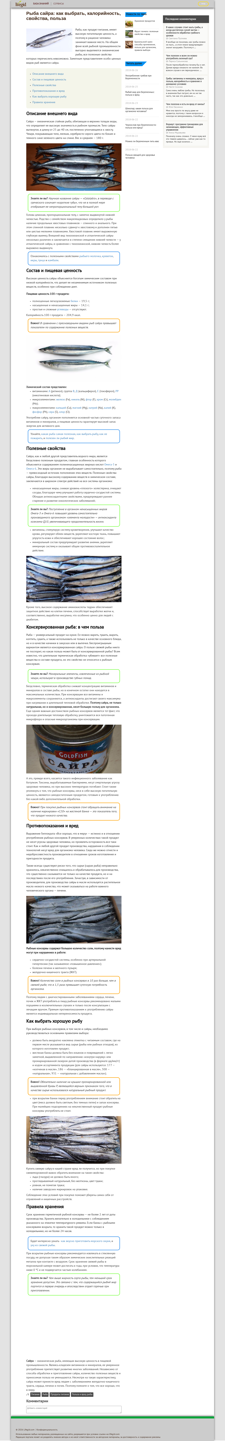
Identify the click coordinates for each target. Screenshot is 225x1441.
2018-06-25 (131, 87)
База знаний (41, 4)
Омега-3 (109, 464)
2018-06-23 (131, 103)
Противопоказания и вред (48, 91)
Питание (35, 1395)
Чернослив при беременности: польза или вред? (140, 126)
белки (74, 301)
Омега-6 (31, 469)
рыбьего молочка (90, 256)
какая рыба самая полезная (58, 434)
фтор (89, 399)
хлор (62, 412)
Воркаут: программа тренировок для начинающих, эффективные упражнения (184, 127)
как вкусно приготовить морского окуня (85, 1241)
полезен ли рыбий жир (60, 438)
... (195, 48)
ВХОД (203, 3)
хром (100, 399)
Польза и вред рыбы (82, 1395)
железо (60, 399)
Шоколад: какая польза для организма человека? (139, 110)
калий (107, 408)
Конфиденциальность (47, 1430)
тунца (41, 260)
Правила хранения (43, 102)
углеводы (62, 309)
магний (76, 408)
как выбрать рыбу (87, 434)
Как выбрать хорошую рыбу (49, 96)
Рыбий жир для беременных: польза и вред (140, 93)
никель (75, 399)
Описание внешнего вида (48, 74)
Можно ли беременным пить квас (142, 141)
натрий (93, 408)
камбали (53, 260)
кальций (61, 408)
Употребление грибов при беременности (138, 77)
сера (51, 412)
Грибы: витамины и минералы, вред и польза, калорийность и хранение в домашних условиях (184, 81)
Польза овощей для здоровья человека (140, 156)
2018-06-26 (131, 70)
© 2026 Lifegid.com (25, 1430)
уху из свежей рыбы (43, 1245)
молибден (115, 399)
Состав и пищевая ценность (49, 79)
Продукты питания (60, 1395)
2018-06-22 (131, 120)
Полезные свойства (44, 85)
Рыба (45, 1395)
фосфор (37, 412)
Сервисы (58, 4)
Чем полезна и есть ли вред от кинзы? (185, 104)
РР (116, 391)
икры (34, 260)
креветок (107, 256)
